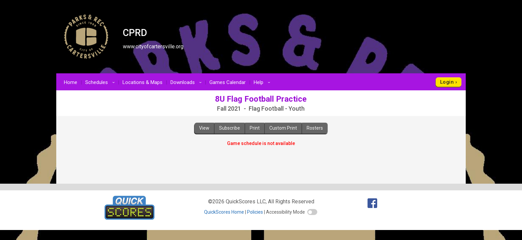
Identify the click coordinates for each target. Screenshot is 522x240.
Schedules (101, 82)
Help (263, 82)
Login (447, 82)
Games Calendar (227, 82)
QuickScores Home (224, 212)
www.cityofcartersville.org (153, 46)
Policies (255, 212)
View (204, 128)
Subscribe (229, 128)
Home (70, 82)
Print (255, 128)
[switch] (312, 212)
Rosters (315, 128)
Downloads (187, 82)
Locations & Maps (142, 82)
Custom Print (283, 128)
